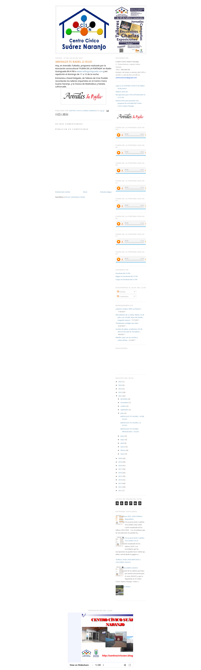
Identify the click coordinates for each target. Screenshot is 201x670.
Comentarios (122, 296)
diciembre (124, 399)
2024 (120, 385)
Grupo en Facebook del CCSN (126, 279)
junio (122, 436)
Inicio (85, 192)
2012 (120, 487)
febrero (123, 450)
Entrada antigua (106, 192)
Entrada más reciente (62, 192)
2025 (120, 382)
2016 (120, 473)
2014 (120, 480)
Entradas (121, 292)
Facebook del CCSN (123, 273)
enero (122, 454)
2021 (120, 396)
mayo (122, 440)
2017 (120, 469)
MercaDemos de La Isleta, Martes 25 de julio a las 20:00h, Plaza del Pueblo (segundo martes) (130, 317)
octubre (123, 406)
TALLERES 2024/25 (130, 568)
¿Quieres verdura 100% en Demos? (128, 309)
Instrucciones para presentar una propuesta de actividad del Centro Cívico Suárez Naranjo (129, 103)
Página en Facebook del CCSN (127, 276)
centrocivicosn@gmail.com (126, 78)
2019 (120, 462)
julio (122, 413)
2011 (120, 490)
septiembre (124, 410)
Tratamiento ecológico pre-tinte (127, 323)
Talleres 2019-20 (122, 92)
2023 (120, 389)
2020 (120, 458)
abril (122, 443)
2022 (120, 392)
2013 (120, 483)
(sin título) (126, 587)
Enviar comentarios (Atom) (75, 197)
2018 (120, 465)
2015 (120, 476)
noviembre (124, 402)
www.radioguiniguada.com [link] (90, 71)
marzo (122, 447)
